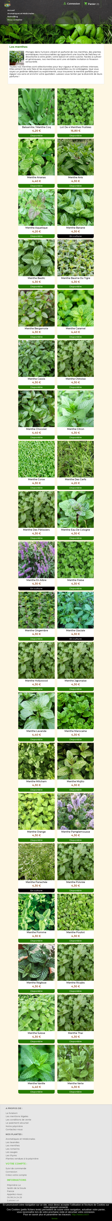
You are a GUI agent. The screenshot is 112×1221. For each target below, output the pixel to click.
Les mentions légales (17, 1116)
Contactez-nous (14, 1129)
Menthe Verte (76, 1083)
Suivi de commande (16, 1168)
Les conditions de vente (18, 1119)
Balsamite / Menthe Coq (36, 127)
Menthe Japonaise (75, 680)
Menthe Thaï (75, 1033)
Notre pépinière (14, 1126)
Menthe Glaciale (75, 630)
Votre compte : (16, 1163)
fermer (54, 1218)
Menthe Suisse (36, 1033)
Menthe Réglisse (36, 982)
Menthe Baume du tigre (75, 278)
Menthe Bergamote (36, 328)
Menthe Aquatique (36, 227)
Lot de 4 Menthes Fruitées (75, 127)
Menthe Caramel (75, 328)
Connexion (11, 1171)
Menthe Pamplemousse (75, 831)
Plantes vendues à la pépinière (22, 1158)
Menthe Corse (36, 479)
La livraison (12, 1113)
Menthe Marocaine (75, 731)
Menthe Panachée (36, 882)
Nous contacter (14, 20)
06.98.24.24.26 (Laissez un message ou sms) (16, 1200)
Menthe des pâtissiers (36, 529)
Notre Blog (12, 16)
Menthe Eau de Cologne (75, 529)
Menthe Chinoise (76, 378)
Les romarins (13, 1149)
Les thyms (11, 1155)
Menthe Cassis (36, 378)
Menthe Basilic (36, 278)
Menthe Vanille (36, 1083)
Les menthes (13, 1145)
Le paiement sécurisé (17, 1123)
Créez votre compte (16, 1175)
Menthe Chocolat (36, 429)
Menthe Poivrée (75, 882)
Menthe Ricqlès (75, 982)
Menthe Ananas (36, 177)
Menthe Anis (75, 177)
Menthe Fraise (75, 580)
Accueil (11, 10)
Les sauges (12, 1152)
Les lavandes (12, 1142)
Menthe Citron (75, 429)
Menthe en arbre (36, 580)
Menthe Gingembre (36, 630)
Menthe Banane (75, 227)
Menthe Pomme (36, 932)
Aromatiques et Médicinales (20, 13)
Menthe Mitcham (36, 781)
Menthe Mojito (75, 781)
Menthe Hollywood (36, 680)
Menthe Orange (36, 831)
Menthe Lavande (36, 731)
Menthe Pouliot (75, 932)
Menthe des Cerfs (75, 479)
